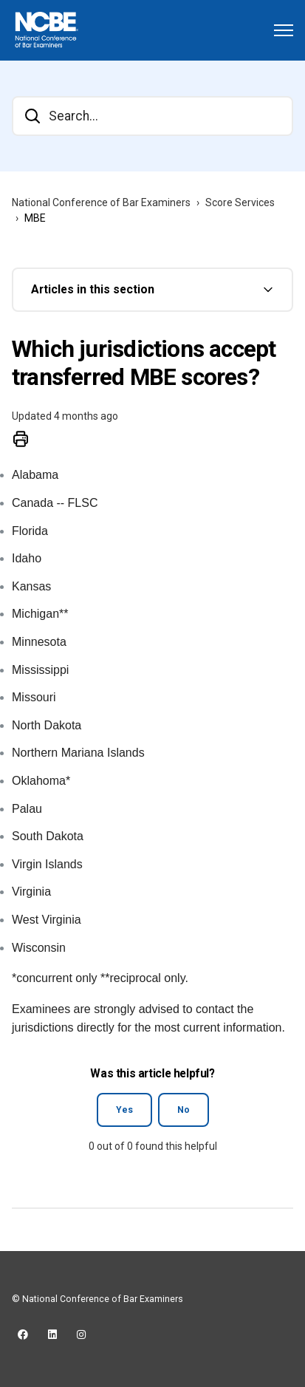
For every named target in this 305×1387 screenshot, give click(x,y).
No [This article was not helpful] (183, 1110)
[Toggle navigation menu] (283, 30)
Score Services (240, 202)
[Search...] (152, 116)
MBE (35, 218)
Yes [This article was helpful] (124, 1110)
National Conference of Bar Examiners (101, 202)
